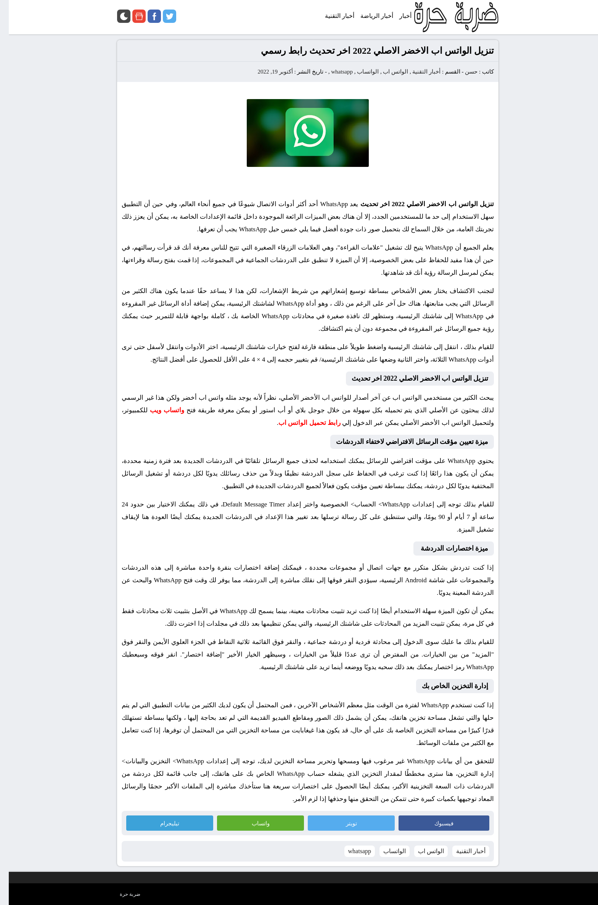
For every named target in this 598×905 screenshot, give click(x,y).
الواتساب (359, 72)
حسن (462, 72)
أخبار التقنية (417, 72)
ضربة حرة (121, 894)
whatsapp (333, 72)
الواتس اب (386, 72)
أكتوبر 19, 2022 (266, 72)
